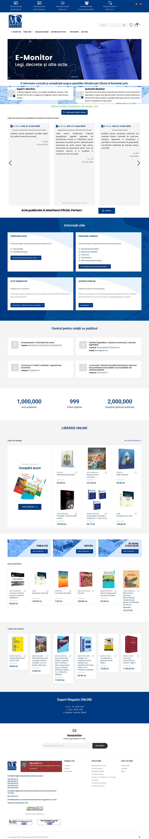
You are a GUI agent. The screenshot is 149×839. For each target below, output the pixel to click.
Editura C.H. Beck (105, 656)
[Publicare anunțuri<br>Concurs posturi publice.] (86, 3)
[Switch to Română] (136, 4)
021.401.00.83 (102, 347)
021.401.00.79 (34, 370)
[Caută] (124, 25)
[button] (138, 163)
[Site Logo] (15, 21)
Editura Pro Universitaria (86, 656)
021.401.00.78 (34, 345)
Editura (84, 32)
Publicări (27, 32)
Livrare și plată (97, 768)
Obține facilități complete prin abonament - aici (74, 106)
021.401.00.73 (102, 373)
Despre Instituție (58, 32)
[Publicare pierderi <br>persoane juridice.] (39, 3)
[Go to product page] (67, 459)
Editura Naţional (37, 656)
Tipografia (68, 771)
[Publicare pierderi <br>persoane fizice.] (15, 3)
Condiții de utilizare (99, 783)
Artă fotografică (92, 472)
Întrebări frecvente (99, 765)
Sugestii (124, 768)
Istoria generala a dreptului (132, 591)
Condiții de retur (98, 774)
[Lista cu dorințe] (131, 25)
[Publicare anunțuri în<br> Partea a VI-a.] (109, 3)
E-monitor (16, 32)
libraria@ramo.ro (101, 350)
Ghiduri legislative (93, 514)
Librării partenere (98, 786)
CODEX (118, 514)
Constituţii (58, 591)
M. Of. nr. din (25, 126)
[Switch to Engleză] (140, 4)
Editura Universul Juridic (18, 656)
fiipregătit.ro (35, 763)
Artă (79, 591)
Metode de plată (98, 771)
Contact (67, 765)
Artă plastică (85, 591)
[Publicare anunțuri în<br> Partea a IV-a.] (62, 3)
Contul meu (125, 765)
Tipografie (74, 32)
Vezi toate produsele (132, 440)
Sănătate (60, 472)
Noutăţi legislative (30, 464)
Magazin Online (42, 32)
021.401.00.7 (44, 345)
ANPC (123, 771)
